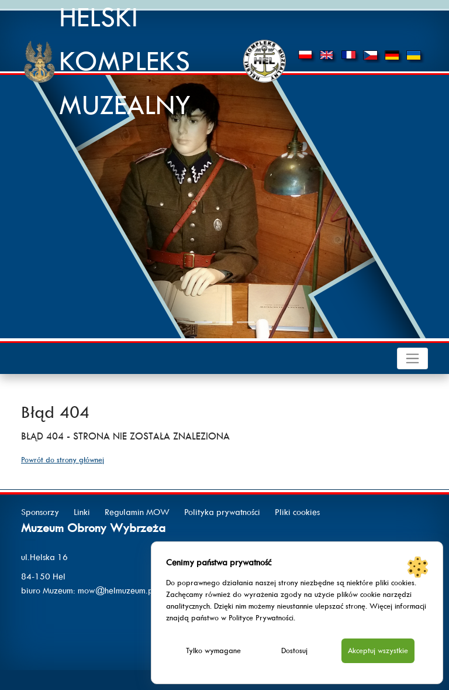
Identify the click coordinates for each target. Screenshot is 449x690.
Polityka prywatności (222, 512)
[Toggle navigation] (412, 358)
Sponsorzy (40, 512)
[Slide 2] (224, 322)
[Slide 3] (245, 322)
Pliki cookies (297, 512)
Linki (82, 512)
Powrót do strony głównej (62, 459)
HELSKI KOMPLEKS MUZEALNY (125, 61)
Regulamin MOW (137, 512)
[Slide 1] (203, 322)
